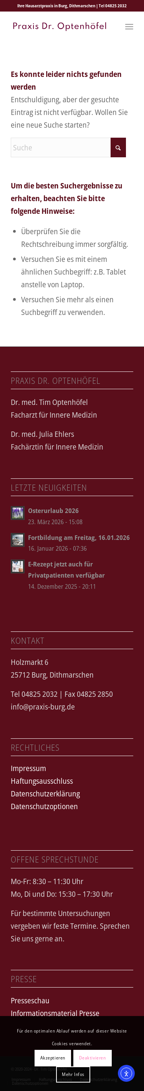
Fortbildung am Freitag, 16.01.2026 (79, 537)
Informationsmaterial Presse (55, 1013)
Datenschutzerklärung (45, 793)
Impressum (28, 768)
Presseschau (30, 1000)
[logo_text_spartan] (60, 26)
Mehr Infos (73, 1074)
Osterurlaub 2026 (53, 510)
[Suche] (68, 147)
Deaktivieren (92, 1057)
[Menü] (129, 26)
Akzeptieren (52, 1057)
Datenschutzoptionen (44, 806)
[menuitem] (129, 26)
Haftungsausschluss (42, 781)
